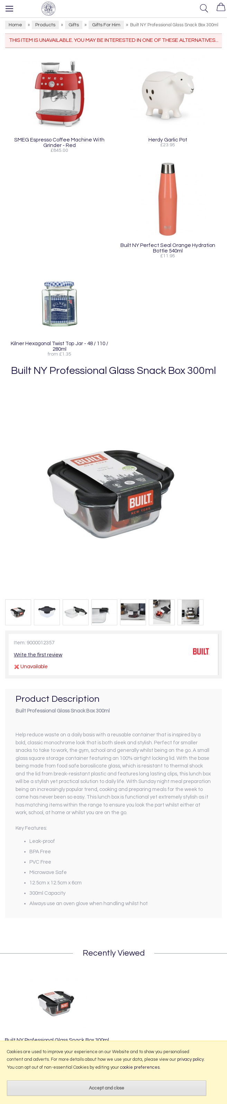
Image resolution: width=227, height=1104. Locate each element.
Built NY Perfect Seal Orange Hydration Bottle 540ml (167, 248)
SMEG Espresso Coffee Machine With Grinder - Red (59, 142)
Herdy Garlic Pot (167, 139)
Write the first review (38, 654)
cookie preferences (140, 1067)
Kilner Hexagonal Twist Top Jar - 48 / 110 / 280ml (59, 346)
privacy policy (190, 1059)
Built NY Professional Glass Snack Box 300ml (57, 1040)
